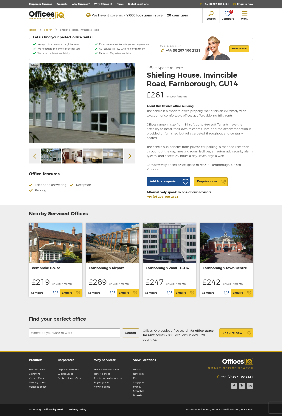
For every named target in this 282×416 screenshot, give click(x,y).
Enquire (71, 292)
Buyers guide (101, 382)
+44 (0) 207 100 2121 (162, 196)
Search (48, 30)
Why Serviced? (81, 4)
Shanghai (138, 391)
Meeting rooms (37, 382)
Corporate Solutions (68, 369)
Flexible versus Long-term (108, 378)
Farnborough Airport (106, 268)
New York (138, 374)
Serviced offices (37, 369)
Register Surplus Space (70, 378)
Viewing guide (102, 387)
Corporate (40, 4)
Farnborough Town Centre (225, 268)
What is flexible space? (106, 369)
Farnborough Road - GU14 (167, 268)
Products (61, 4)
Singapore (138, 382)
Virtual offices (36, 378)
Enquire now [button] (239, 49)
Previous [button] (34, 156)
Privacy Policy (77, 410)
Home (32, 30)
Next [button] (129, 156)
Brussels (137, 395)
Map (34, 65)
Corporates (66, 360)
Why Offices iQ (103, 4)
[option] (82, 103)
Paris (135, 378)
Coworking (35, 374)
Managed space (38, 387)
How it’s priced (102, 374)
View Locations (144, 360)
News (120, 4)
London (137, 369)
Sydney (137, 387)
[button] (243, 4)
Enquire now (236, 333)
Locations (138, 4)
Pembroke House (46, 268)
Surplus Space (65, 374)
